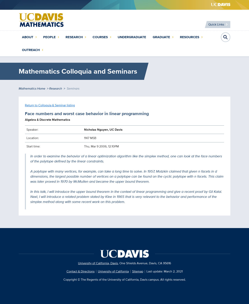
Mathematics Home (32, 88)
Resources (189, 37)
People (49, 37)
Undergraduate (132, 37)
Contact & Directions (81, 271)
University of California (113, 271)
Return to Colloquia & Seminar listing (50, 105)
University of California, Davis (98, 263)
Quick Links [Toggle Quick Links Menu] (216, 24)
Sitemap (137, 271)
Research (74, 37)
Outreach (31, 50)
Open (226, 37)
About (27, 37)
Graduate (161, 37)
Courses (100, 37)
